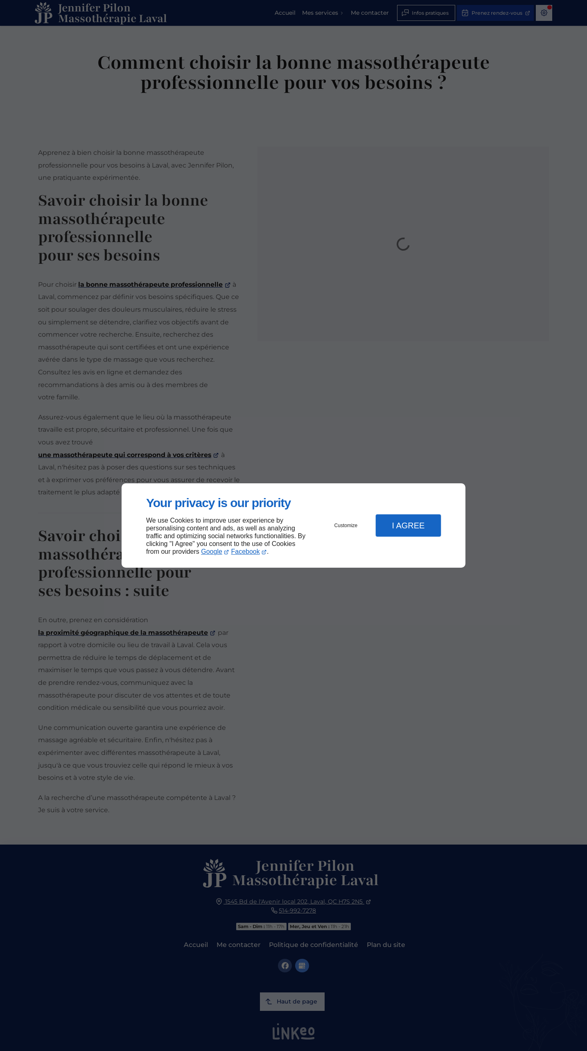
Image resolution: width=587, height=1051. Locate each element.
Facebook (245, 551)
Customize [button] (346, 525)
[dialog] (293, 525)
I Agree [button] (408, 525)
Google (211, 551)
